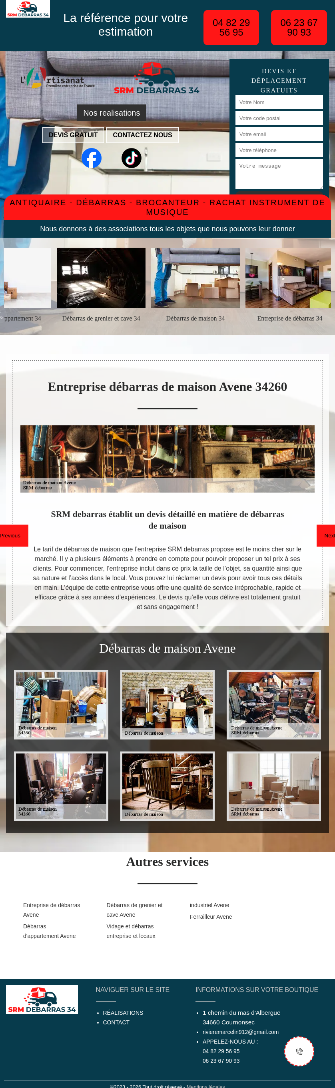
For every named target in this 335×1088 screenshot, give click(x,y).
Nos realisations (111, 112)
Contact (116, 1022)
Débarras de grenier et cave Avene (135, 910)
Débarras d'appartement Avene (49, 931)
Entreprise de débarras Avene (51, 910)
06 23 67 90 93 (298, 27)
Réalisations (123, 1013)
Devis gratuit (73, 135)
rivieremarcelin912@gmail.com (241, 1032)
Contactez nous (142, 135)
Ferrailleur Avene (211, 917)
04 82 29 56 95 (231, 27)
